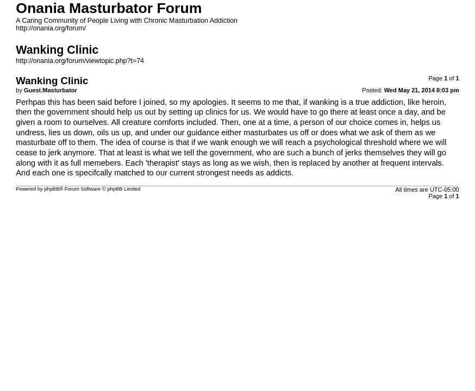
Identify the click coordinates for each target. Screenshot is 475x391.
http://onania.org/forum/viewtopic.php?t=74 (80, 61)
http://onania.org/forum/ (51, 28)
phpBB (51, 189)
